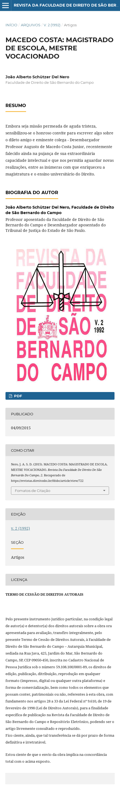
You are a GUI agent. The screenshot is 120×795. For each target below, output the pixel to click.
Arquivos (30, 25)
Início (11, 25)
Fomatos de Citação (32, 490)
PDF (17, 396)
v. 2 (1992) (52, 25)
